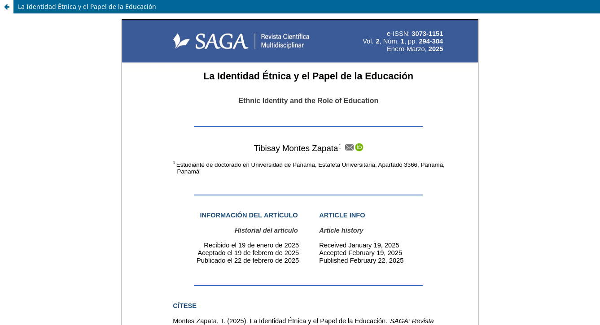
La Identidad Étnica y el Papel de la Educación (87, 6)
